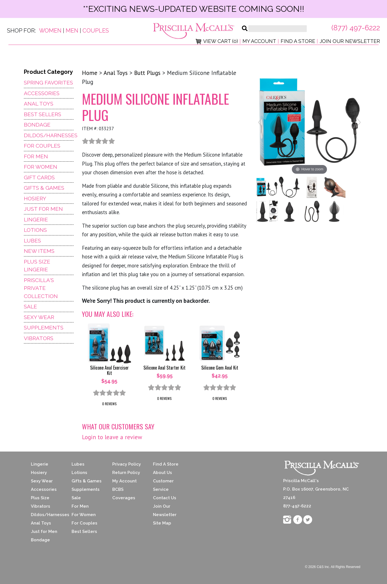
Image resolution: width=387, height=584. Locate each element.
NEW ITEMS (39, 251)
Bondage (37, 125)
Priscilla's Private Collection (41, 288)
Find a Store (298, 41)
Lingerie (36, 219)
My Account (259, 41)
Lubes (32, 240)
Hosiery (35, 198)
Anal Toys (38, 103)
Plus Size (40, 497)
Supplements (43, 327)
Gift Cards (39, 177)
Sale (30, 306)
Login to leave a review (112, 437)
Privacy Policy (126, 464)
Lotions (35, 230)
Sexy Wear (39, 317)
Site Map (162, 523)
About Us (162, 472)
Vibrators (38, 338)
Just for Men (44, 531)
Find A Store (165, 464)
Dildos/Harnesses (49, 135)
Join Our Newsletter (350, 41)
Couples (96, 30)
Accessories (41, 93)
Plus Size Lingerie (37, 265)
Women (50, 30)
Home (89, 73)
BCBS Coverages (123, 493)
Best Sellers (42, 114)
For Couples (42, 146)
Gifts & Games (44, 188)
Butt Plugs (147, 73)
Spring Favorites (48, 82)
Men (72, 30)
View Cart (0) (217, 41)
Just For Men (43, 209)
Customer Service (163, 485)
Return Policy (126, 472)
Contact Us (164, 497)
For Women (40, 167)
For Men (36, 156)
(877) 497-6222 (355, 28)
